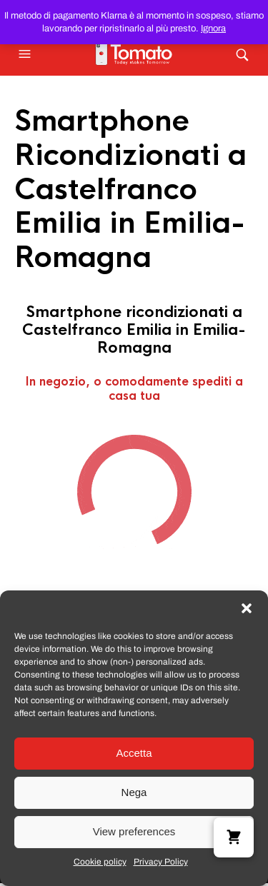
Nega (134, 792)
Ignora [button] (213, 29)
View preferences (134, 831)
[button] (246, 608)
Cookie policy (100, 862)
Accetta (134, 753)
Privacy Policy (161, 862)
